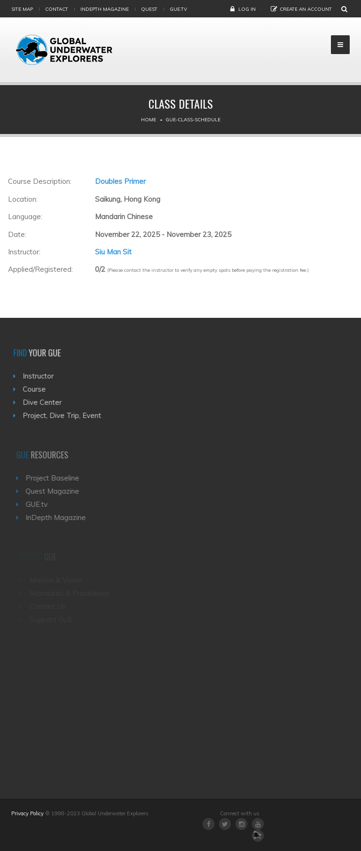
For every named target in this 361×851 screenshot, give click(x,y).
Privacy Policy (27, 813)
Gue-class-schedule (192, 120)
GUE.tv (40, 504)
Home (148, 120)
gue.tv (178, 9)
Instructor (40, 375)
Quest (149, 9)
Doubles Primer (120, 181)
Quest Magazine (56, 491)
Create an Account (306, 9)
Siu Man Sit (113, 251)
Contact (56, 9)
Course (36, 389)
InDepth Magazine (104, 9)
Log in (247, 9)
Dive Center (44, 402)
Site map (22, 9)
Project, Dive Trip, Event (64, 415)
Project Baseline (56, 477)
